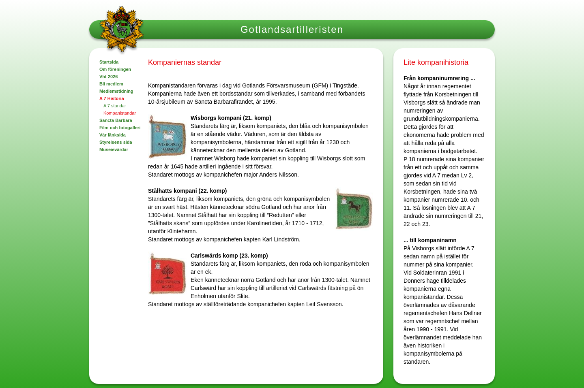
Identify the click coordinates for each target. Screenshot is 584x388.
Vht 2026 (108, 76)
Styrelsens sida (115, 142)
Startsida (108, 62)
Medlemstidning (116, 91)
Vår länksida (112, 134)
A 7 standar (114, 105)
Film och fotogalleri (119, 127)
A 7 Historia (111, 98)
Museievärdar (113, 149)
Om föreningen (115, 69)
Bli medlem (111, 83)
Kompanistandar (119, 113)
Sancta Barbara (115, 120)
